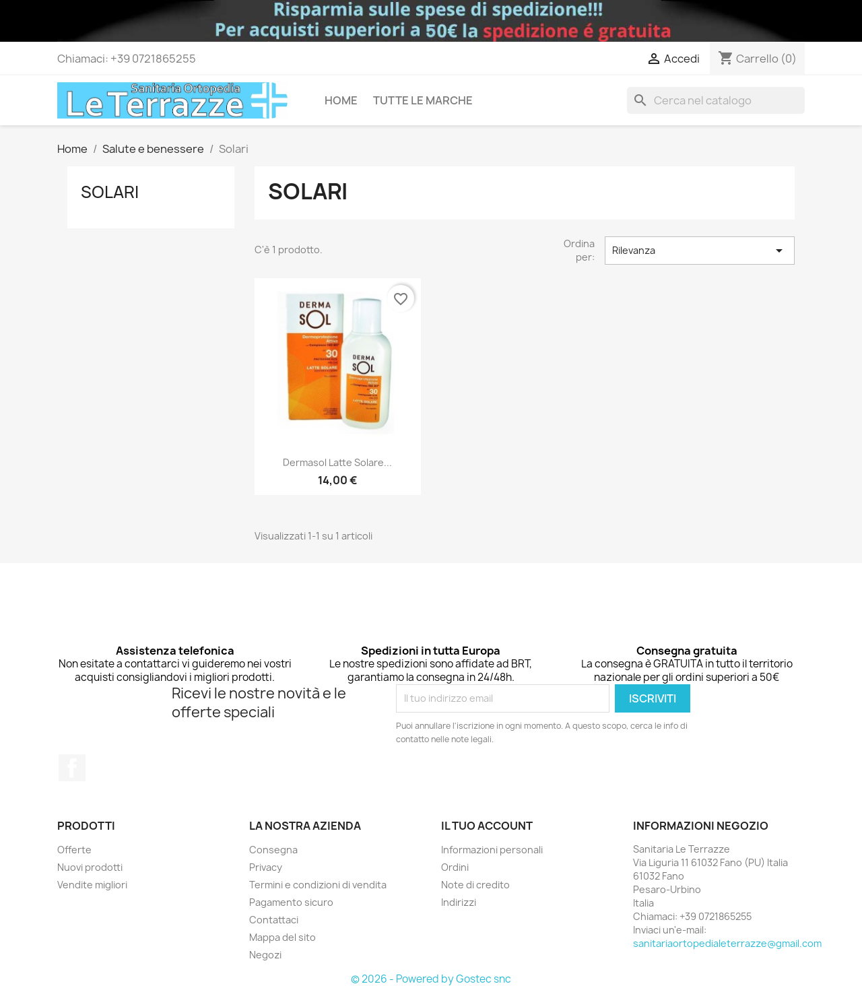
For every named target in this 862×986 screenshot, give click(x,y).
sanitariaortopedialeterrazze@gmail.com (727, 943)
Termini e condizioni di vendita (318, 884)
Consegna (273, 849)
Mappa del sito (282, 937)
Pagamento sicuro (291, 902)
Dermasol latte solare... (337, 462)
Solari (110, 191)
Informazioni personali (492, 849)
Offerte (74, 849)
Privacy (265, 867)
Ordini (455, 867)
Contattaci (273, 919)
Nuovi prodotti (90, 867)
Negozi (265, 954)
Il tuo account (487, 825)
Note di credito (475, 884)
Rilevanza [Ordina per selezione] (699, 250)
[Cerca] (716, 100)
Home (341, 100)
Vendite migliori (92, 884)
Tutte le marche (423, 100)
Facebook (72, 767)
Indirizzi (458, 902)
